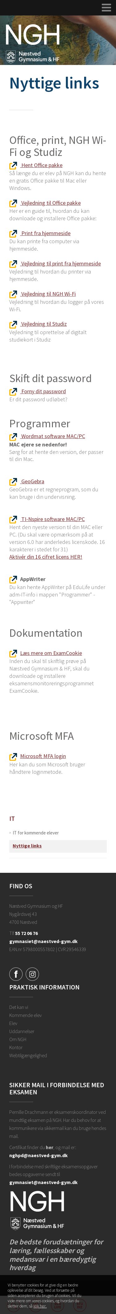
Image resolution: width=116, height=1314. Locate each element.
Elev (13, 1023)
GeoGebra (26, 481)
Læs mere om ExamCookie (45, 653)
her (49, 1147)
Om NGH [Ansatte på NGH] (17, 1039)
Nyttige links (27, 845)
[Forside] (33, 43)
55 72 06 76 (26, 933)
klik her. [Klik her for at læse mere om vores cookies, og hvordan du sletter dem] (40, 1306)
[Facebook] (16, 974)
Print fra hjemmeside (40, 233)
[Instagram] (32, 974)
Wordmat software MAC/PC (47, 436)
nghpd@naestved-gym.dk (38, 1155)
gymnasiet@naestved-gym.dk (43, 941)
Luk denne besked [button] (103, 1288)
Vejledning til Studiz (38, 323)
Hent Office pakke (35, 165)
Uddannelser (21, 1031)
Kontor (16, 1047)
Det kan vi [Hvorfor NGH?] (18, 1007)
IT (12, 818)
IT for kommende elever (36, 833)
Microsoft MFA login (37, 756)
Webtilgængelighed (28, 1055)
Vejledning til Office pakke (45, 202)
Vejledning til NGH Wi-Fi (42, 293)
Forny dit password (37, 391)
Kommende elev (25, 1015)
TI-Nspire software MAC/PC (47, 519)
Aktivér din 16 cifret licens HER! (45, 556)
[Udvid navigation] (106, 7)
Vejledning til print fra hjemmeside (55, 263)
